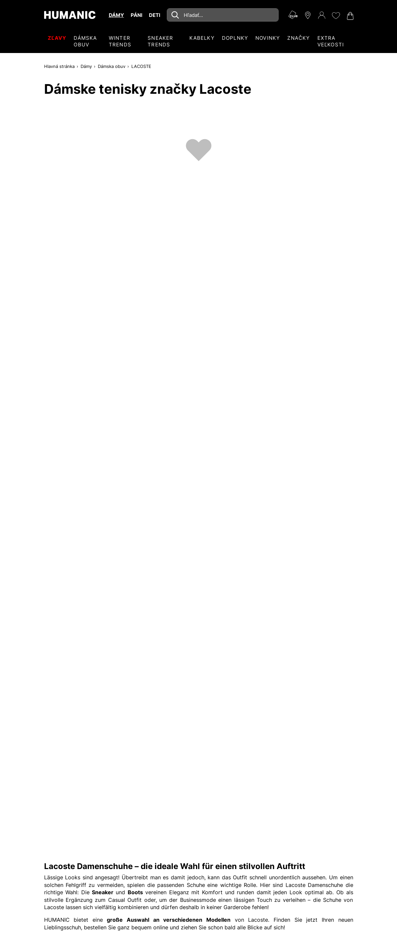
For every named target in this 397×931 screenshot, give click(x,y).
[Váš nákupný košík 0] (350, 16)
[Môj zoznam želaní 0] (336, 16)
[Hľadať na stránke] (223, 15)
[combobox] (223, 15)
